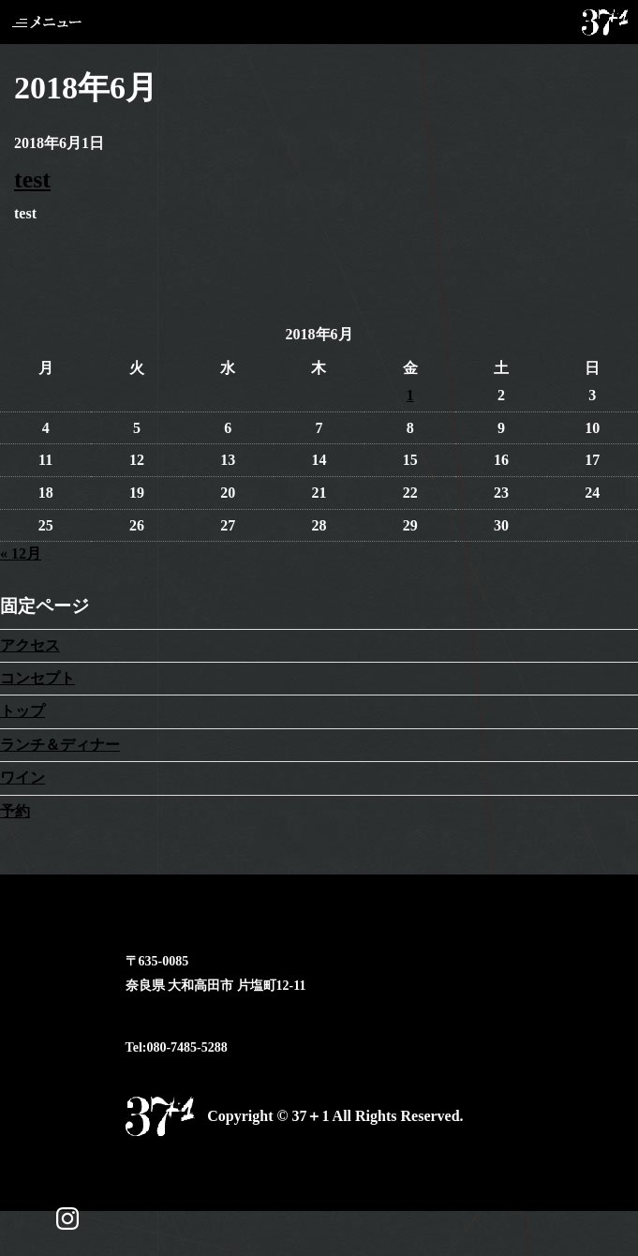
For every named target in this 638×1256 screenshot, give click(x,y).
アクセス (30, 645)
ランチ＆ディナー (60, 745)
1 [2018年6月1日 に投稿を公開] (410, 395)
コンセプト (37, 678)
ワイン (22, 777)
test (32, 179)
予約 (15, 811)
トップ (22, 711)
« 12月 (20, 553)
